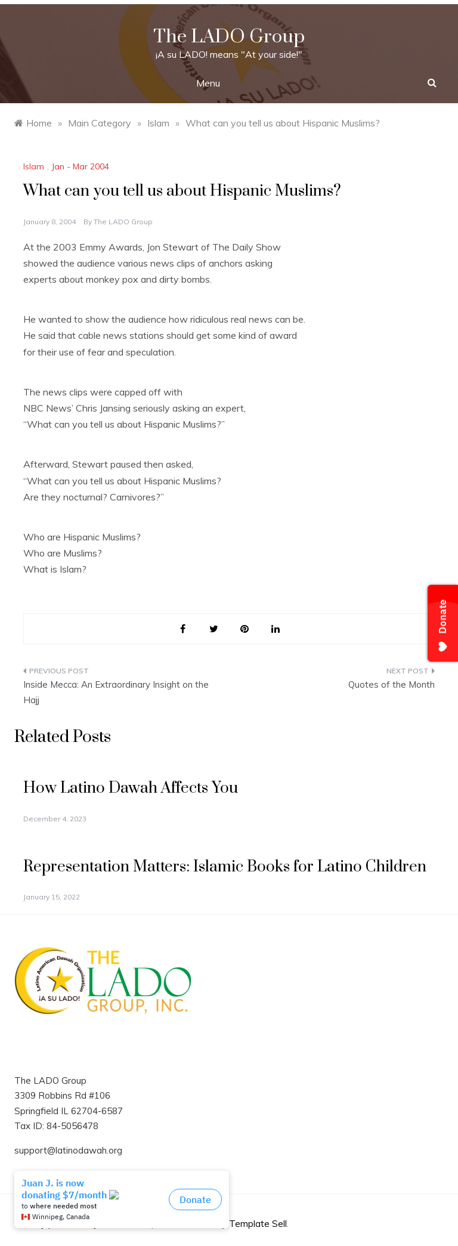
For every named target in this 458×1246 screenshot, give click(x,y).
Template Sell (258, 1223)
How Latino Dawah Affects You (130, 788)
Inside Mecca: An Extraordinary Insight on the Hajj (116, 692)
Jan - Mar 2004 (80, 166)
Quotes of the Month (391, 684)
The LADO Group (229, 36)
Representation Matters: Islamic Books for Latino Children (224, 867)
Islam (33, 166)
